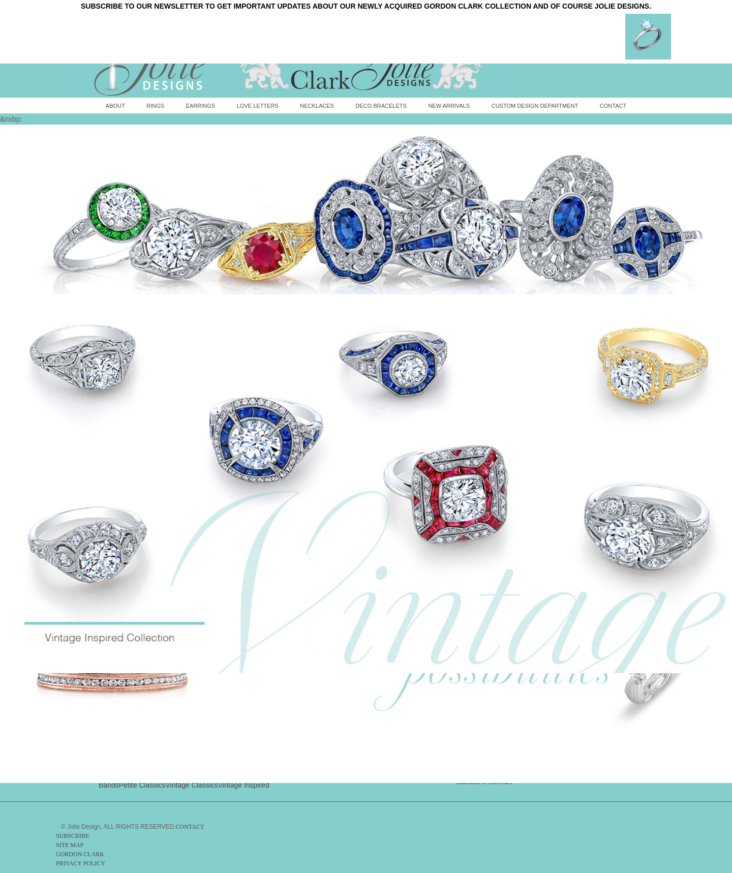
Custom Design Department (535, 106)
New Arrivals (449, 106)
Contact (613, 106)
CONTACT (190, 826)
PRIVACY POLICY (80, 863)
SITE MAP (69, 845)
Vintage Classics (192, 785)
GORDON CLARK (80, 854)
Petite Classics (142, 785)
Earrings (200, 106)
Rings (155, 106)
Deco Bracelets (381, 106)
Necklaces (317, 106)
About (115, 106)
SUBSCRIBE (72, 835)
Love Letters (258, 106)
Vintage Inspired (243, 785)
